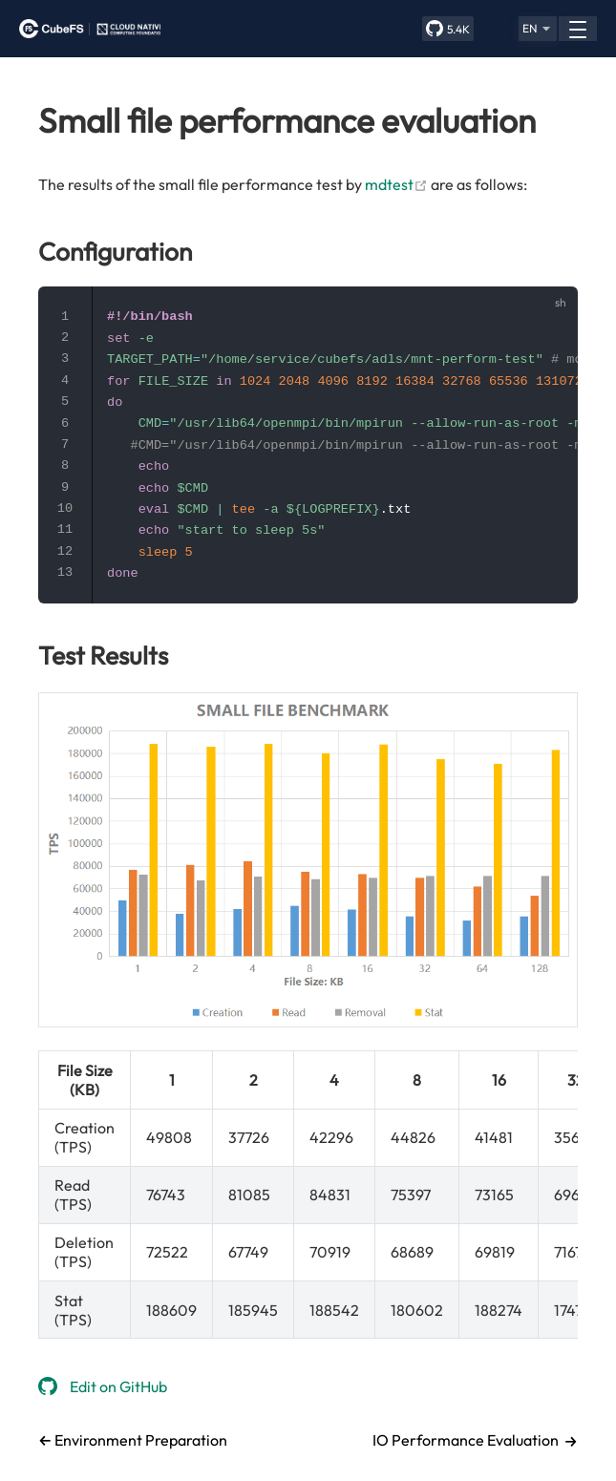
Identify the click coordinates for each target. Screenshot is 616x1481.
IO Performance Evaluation (465, 1439)
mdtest (396, 184)
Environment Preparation (139, 1439)
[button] (538, 28)
